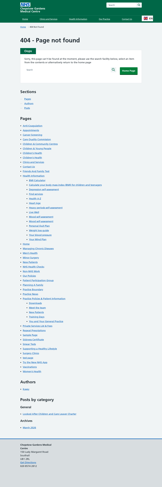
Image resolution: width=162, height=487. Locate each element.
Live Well (34, 212)
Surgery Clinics (31, 353)
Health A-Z (35, 198)
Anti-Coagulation (32, 125)
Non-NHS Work (31, 271)
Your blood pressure (40, 235)
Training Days (36, 316)
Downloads (35, 303)
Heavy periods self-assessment (46, 207)
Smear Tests (29, 344)
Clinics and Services (48, 19)
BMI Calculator (37, 180)
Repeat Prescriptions (34, 330)
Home (25, 19)
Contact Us (127, 19)
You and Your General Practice (46, 321)
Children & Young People (37, 148)
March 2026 (29, 427)
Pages (27, 99)
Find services (36, 194)
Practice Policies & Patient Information (44, 298)
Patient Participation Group (38, 280)
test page (28, 357)
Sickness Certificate (33, 339)
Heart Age (35, 203)
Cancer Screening (32, 134)
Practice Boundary (33, 289)
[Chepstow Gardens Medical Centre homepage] (36, 8)
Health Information (78, 19)
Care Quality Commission (37, 139)
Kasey (26, 389)
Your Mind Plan (37, 239)
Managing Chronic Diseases (38, 248)
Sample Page (30, 335)
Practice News (30, 294)
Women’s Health (32, 371)
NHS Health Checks (33, 266)
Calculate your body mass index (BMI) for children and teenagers (65, 184)
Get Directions (28, 462)
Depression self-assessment (44, 189)
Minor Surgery (31, 257)
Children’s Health (32, 153)
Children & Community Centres (40, 144)
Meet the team (37, 307)
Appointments (31, 130)
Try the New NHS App (35, 362)
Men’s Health (30, 253)
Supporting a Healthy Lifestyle (40, 348)
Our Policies (29, 275)
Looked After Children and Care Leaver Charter (49, 414)
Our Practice (104, 19)
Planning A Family (33, 285)
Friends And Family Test (36, 171)
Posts (27, 108)
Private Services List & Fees (37, 325)
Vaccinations (30, 366)
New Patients (30, 262)
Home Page (128, 70)
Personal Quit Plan (39, 225)
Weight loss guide (39, 230)
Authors (28, 103)
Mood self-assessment (41, 216)
